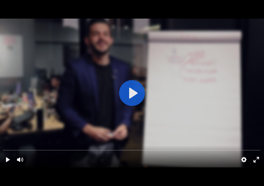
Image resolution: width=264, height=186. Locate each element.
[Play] (8, 159)
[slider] (132, 150)
